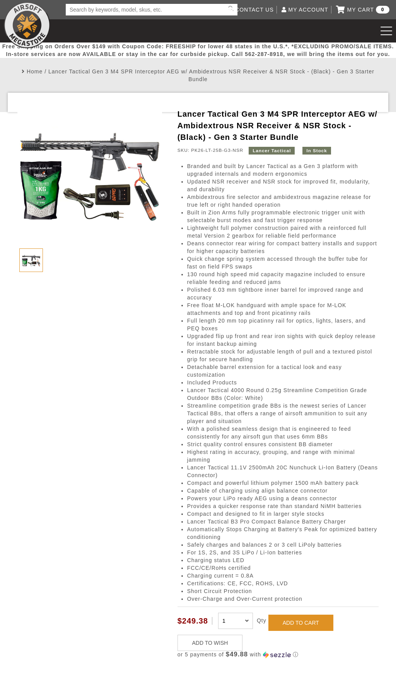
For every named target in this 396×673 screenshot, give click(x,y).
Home (35, 71)
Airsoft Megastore (27, 25)
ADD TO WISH (210, 643)
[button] (278, 654)
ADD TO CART (301, 623)
